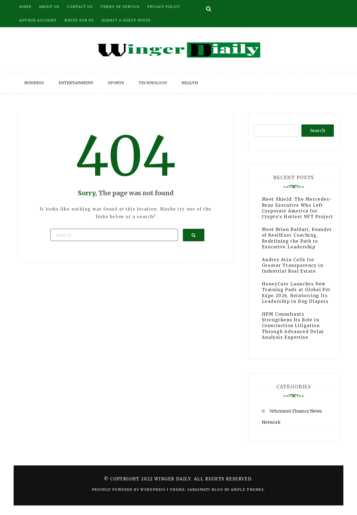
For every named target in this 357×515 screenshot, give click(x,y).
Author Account (38, 20)
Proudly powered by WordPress (129, 489)
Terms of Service (120, 7)
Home (25, 7)
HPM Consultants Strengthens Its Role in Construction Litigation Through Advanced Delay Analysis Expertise (293, 326)
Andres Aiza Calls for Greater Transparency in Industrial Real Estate (292, 265)
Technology (153, 82)
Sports (116, 82)
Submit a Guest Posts (126, 20)
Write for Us (79, 20)
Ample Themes (247, 489)
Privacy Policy (163, 7)
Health (189, 82)
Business (34, 82)
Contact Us (80, 7)
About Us (49, 7)
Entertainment (76, 82)
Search (317, 130)
